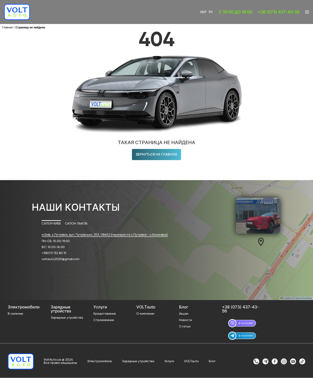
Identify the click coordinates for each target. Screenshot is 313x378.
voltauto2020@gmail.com (60, 259)
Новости (185, 320)
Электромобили (99, 361)
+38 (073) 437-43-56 (279, 12)
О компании (145, 313)
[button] (261, 242)
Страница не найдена (30, 27)
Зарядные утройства (67, 317)
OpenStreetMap (303, 298)
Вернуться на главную (156, 155)
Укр (203, 12)
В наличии (15, 313)
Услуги (169, 361)
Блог (212, 361)
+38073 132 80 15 (54, 253)
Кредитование (104, 313)
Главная (7, 27)
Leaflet (285, 298)
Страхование (103, 320)
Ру (211, 12)
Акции (183, 313)
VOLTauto (191, 361)
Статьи (184, 326)
